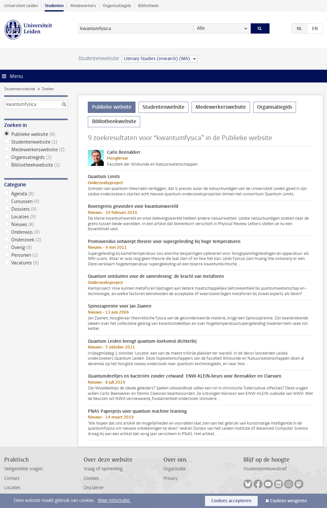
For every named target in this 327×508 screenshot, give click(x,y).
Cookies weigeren (288, 501)
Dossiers (36, 209)
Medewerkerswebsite (36, 149)
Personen (36, 255)
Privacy (171, 478)
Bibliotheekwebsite (36, 164)
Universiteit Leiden (21, 5)
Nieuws (36, 224)
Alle (201, 28)
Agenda (36, 193)
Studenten (54, 5)
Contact (11, 478)
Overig (36, 247)
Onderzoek (36, 239)
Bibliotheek (148, 5)
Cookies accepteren (231, 501)
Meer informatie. (114, 500)
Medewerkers (83, 5)
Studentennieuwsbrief (265, 469)
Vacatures (36, 262)
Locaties (36, 216)
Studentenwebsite (19, 88)
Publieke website (36, 134)
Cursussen (36, 201)
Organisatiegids (117, 5)
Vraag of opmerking (103, 469)
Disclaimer (94, 488)
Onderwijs (36, 232)
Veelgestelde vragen (23, 469)
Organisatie (175, 469)
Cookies (91, 478)
